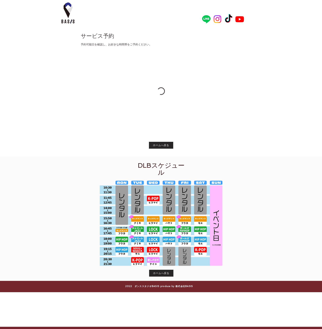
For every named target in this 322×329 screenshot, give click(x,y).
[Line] (206, 19)
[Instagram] (217, 19)
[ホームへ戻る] (161, 145)
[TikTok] (229, 19)
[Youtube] (240, 19)
